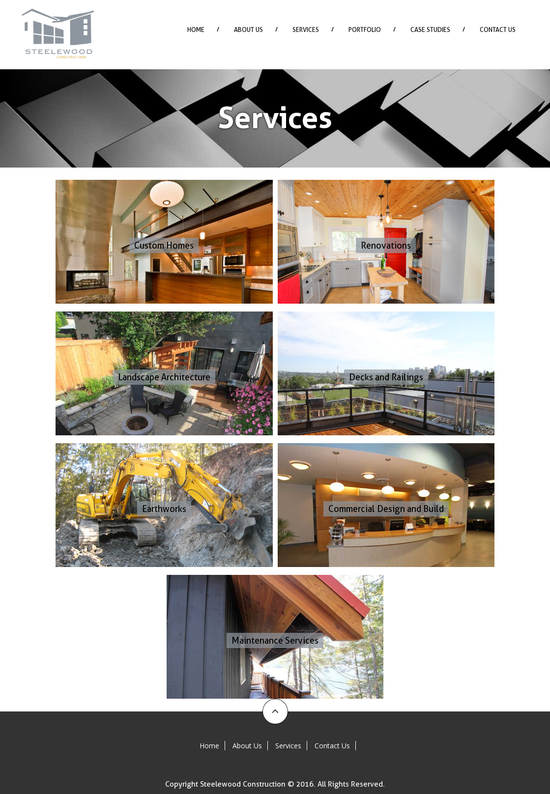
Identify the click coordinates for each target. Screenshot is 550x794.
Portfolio (364, 29)
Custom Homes (164, 245)
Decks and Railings (386, 377)
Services (305, 29)
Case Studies (430, 29)
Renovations (386, 245)
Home (195, 29)
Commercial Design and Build (386, 509)
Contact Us (498, 29)
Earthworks (164, 509)
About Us (248, 29)
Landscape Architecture (164, 377)
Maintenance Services (275, 640)
